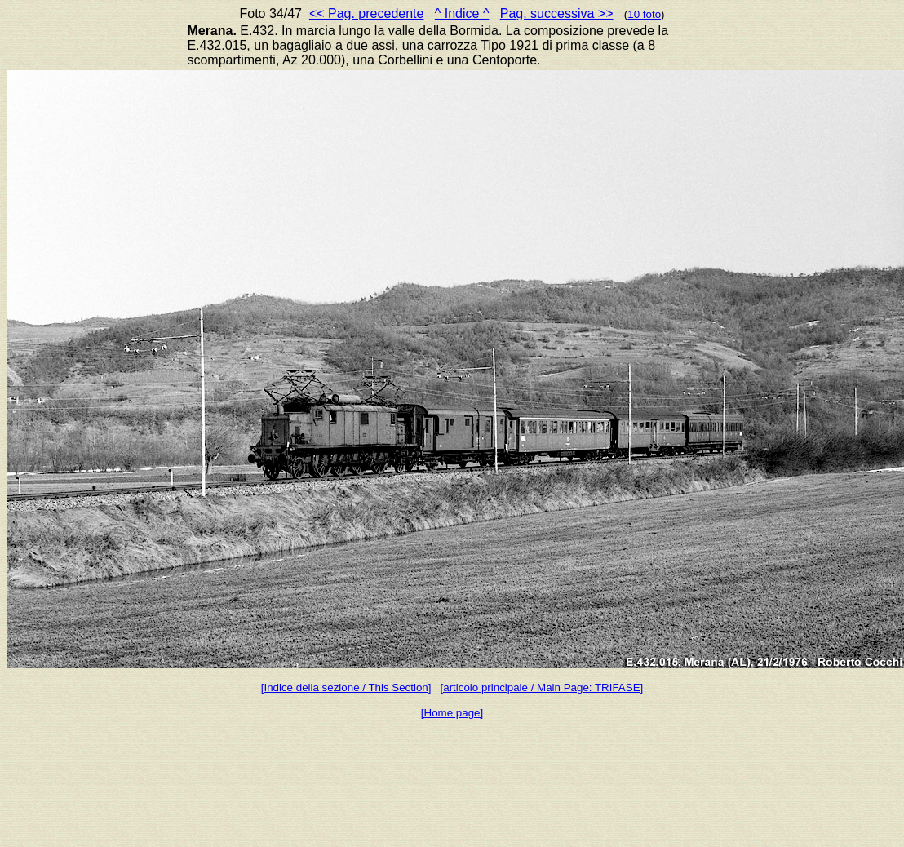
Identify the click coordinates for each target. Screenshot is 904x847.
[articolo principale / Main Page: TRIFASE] (542, 687)
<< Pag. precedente (366, 13)
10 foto (644, 14)
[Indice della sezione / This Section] (346, 687)
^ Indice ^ (462, 13)
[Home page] (452, 713)
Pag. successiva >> (557, 13)
